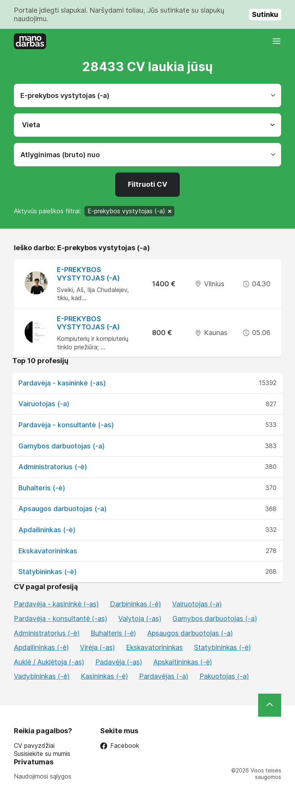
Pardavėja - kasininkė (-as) (62, 383)
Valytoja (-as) (139, 618)
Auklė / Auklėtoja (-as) (49, 662)
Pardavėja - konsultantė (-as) (66, 425)
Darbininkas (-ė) (135, 604)
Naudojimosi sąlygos (42, 776)
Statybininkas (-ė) (47, 572)
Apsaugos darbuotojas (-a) (62, 509)
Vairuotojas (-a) (44, 404)
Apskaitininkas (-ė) (182, 662)
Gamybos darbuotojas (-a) (61, 446)
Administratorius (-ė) (52, 467)
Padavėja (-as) (118, 662)
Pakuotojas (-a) (224, 676)
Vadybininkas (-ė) (42, 676)
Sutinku (265, 14)
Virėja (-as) (97, 647)
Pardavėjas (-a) (163, 676)
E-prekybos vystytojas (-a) (88, 274)
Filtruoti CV (147, 184)
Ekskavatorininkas (47, 551)
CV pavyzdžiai (34, 745)
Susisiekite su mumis (42, 753)
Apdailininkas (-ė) (47, 530)
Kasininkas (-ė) (104, 676)
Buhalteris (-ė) (41, 488)
